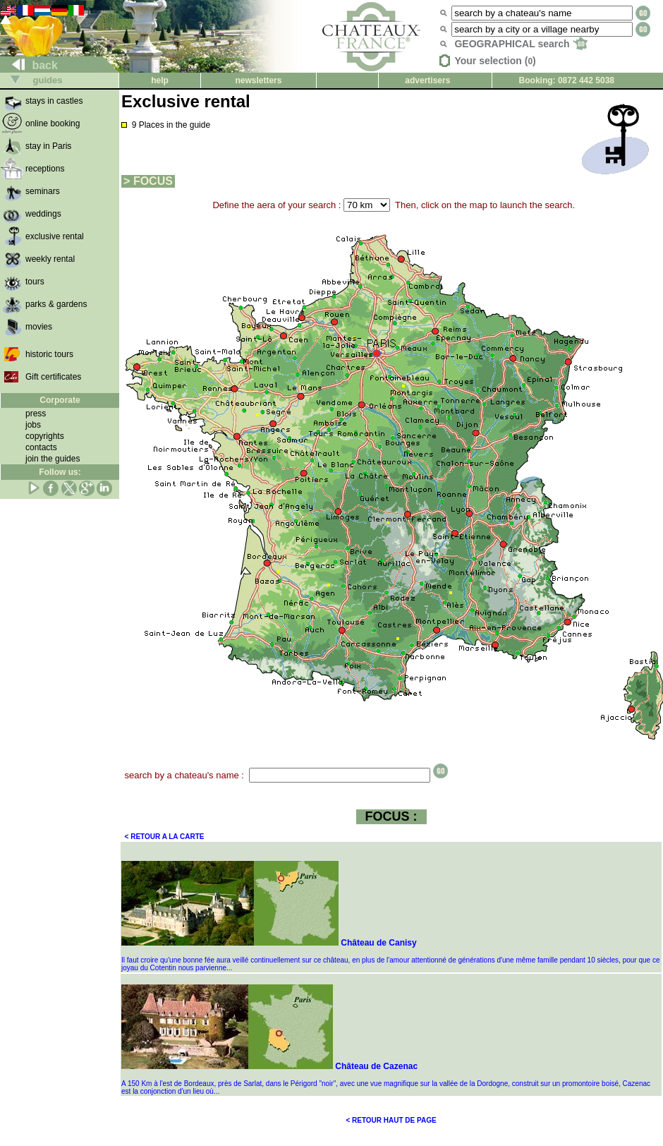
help (160, 80)
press (35, 413)
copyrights (44, 436)
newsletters (258, 80)
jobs (33, 425)
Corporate (59, 400)
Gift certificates (53, 377)
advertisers (427, 80)
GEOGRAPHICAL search (521, 43)
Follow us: (59, 472)
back (29, 65)
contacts (41, 447)
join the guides (52, 459)
